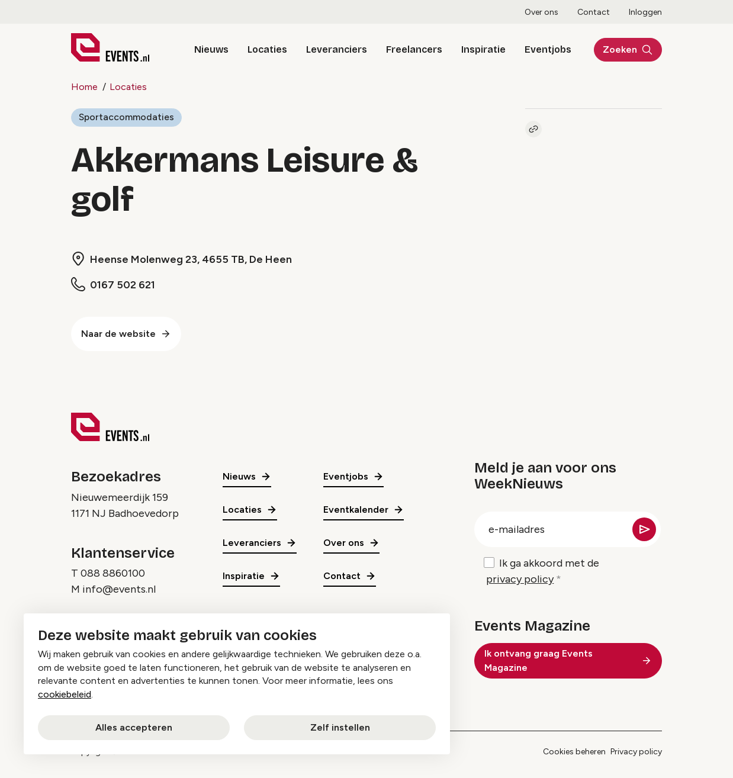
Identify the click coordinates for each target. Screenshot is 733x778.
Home (84, 86)
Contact (593, 12)
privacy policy (520, 579)
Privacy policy (636, 752)
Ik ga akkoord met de (542, 572)
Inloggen (645, 12)
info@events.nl (119, 589)
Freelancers (411, 49)
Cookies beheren (574, 752)
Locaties (264, 49)
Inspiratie (480, 49)
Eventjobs (545, 49)
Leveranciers (333, 49)
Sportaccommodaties (127, 117)
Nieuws (208, 49)
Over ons (541, 12)
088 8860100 (113, 573)
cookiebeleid (64, 694)
